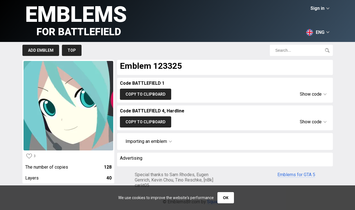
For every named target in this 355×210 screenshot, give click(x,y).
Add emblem (41, 50)
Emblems (76, 20)
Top (72, 50)
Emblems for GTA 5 (296, 174)
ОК (225, 197)
